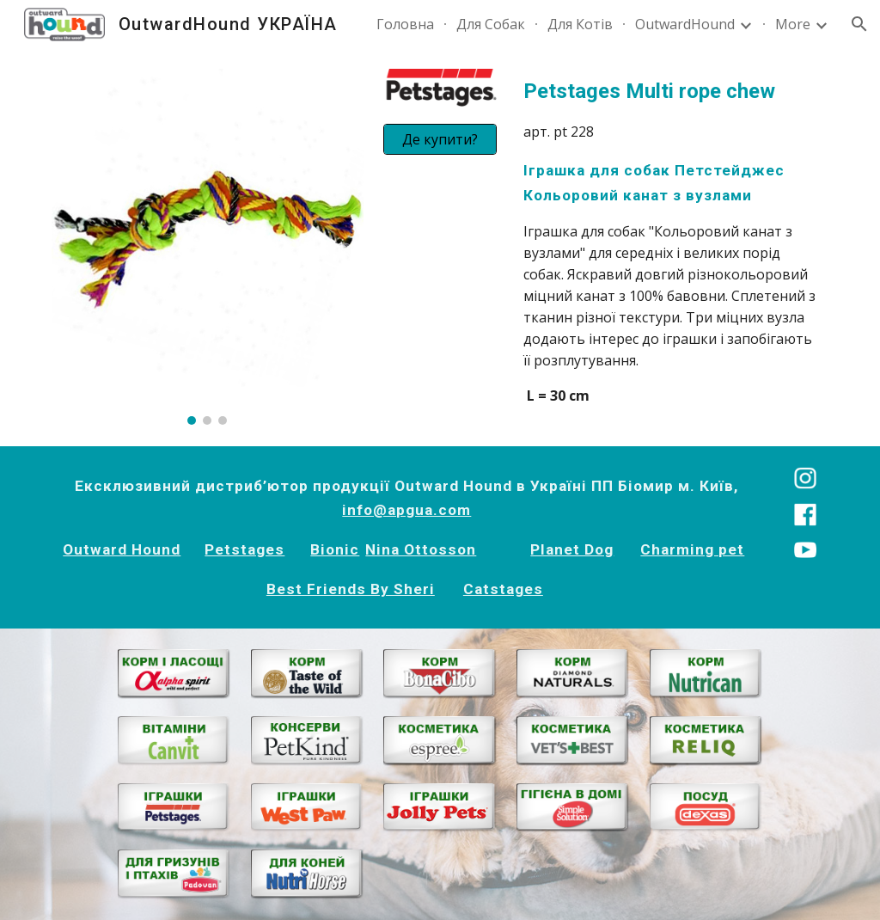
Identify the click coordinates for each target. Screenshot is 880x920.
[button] (859, 24)
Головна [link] (405, 24)
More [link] (792, 24)
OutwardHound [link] (685, 24)
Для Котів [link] (580, 24)
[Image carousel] (208, 247)
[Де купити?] (439, 139)
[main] (672, 241)
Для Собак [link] (490, 24)
